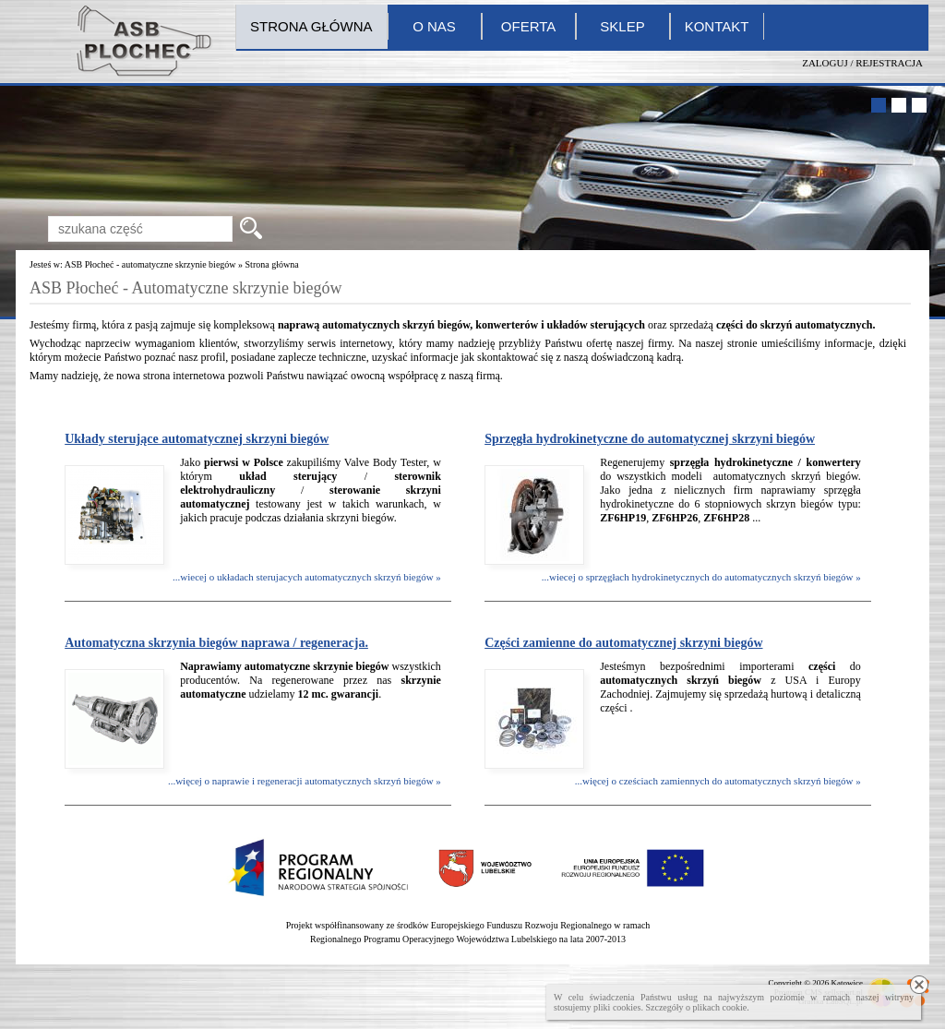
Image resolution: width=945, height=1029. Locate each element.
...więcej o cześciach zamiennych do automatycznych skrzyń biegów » (718, 780)
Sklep (622, 26)
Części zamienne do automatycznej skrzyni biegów (623, 643)
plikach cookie (720, 1007)
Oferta (528, 26)
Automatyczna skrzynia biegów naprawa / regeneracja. (216, 643)
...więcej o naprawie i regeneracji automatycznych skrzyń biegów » (304, 780)
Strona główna (311, 26)
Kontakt (717, 26)
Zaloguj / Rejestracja (862, 62)
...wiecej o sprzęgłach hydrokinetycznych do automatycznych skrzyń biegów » (701, 576)
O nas (434, 26)
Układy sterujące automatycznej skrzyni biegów (197, 439)
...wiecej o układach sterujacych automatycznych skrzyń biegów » (307, 576)
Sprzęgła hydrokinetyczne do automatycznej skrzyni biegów (649, 439)
